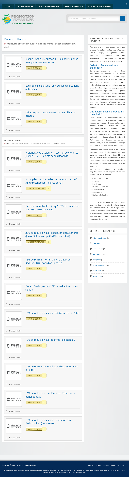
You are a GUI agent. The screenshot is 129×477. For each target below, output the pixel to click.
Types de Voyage (94, 465)
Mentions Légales (110, 465)
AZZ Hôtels (97, 271)
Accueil (8, 6)
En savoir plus (80, 472)
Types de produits (74, 6)
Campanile (97, 260)
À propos (121, 465)
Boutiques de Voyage (49, 6)
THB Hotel (97, 243)
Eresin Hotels (98, 249)
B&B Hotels (97, 254)
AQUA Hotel (97, 276)
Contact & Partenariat (99, 6)
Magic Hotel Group (100, 265)
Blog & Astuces (25, 6)
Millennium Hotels (99, 238)
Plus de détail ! (13, 77)
